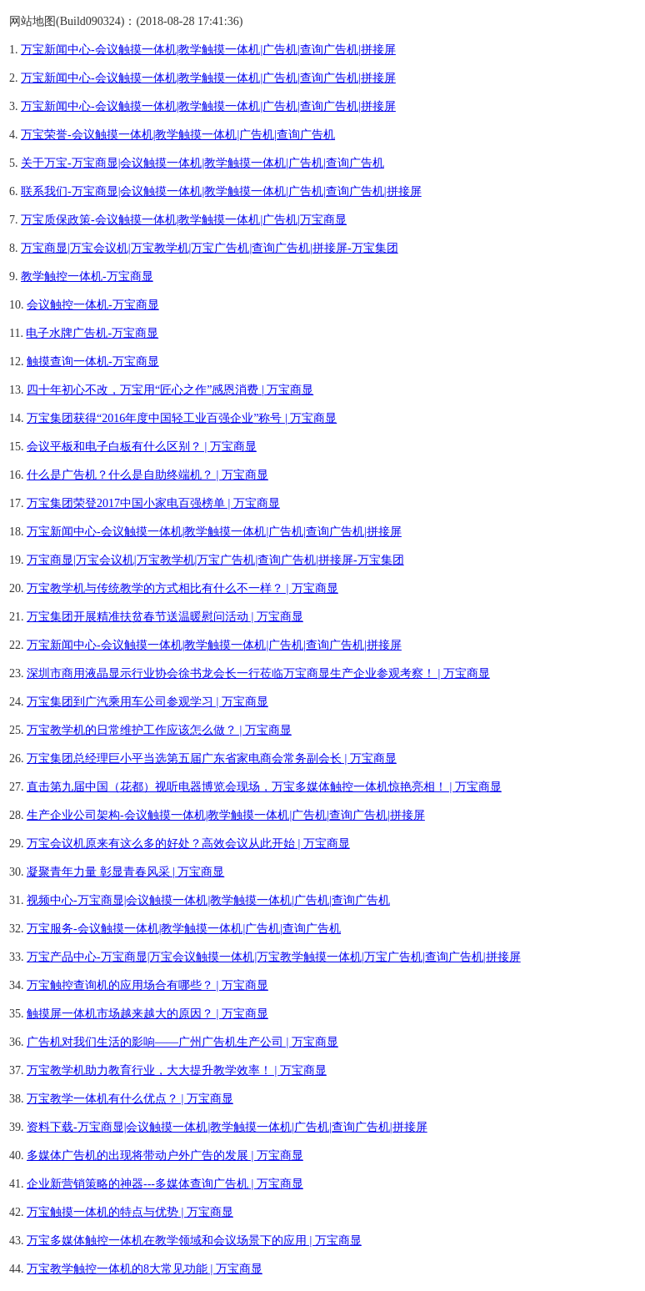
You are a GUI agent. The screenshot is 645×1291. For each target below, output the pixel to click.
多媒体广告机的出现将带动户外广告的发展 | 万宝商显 (165, 1155)
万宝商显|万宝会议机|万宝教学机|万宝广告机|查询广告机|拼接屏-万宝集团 (209, 248)
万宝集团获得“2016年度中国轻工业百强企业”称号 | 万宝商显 (182, 418)
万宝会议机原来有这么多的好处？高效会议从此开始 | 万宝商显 (188, 843)
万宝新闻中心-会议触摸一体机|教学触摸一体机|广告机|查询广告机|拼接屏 (208, 49)
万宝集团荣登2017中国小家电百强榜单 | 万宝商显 (153, 503)
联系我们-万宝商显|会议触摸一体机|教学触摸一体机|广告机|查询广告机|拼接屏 (221, 191)
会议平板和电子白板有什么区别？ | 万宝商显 (142, 446)
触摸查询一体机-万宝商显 (93, 361)
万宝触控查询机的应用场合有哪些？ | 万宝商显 (147, 985)
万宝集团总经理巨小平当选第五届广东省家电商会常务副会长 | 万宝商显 (212, 758)
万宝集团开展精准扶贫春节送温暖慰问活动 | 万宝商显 (165, 616)
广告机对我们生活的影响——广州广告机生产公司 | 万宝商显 (182, 1042)
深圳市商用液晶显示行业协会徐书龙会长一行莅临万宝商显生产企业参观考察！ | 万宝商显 (258, 673)
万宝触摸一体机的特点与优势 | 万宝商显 (130, 1212)
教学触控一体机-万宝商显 (87, 276)
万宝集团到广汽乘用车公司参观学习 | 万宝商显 (147, 702)
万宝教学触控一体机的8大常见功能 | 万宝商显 (144, 1269)
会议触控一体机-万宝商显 (93, 305)
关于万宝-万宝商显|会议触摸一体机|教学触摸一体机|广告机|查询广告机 (202, 163)
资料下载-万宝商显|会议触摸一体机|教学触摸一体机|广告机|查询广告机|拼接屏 (227, 1127)
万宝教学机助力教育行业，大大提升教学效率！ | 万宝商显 (177, 1070)
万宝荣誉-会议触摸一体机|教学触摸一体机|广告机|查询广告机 (178, 134)
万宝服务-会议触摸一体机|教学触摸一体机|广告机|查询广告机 (184, 928)
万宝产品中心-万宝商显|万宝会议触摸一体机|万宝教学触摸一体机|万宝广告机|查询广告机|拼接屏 (274, 957)
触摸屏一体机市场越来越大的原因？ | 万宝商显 (147, 1013)
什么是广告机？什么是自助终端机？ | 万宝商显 (147, 475)
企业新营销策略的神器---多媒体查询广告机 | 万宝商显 (165, 1184)
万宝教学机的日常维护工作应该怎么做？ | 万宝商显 (159, 730)
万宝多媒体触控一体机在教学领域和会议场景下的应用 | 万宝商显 (194, 1240)
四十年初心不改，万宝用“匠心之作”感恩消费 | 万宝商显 (170, 390)
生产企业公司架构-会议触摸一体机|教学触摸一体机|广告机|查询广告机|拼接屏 (226, 815)
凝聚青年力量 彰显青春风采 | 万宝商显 (125, 872)
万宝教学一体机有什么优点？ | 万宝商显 (130, 1099)
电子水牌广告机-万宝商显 (92, 333)
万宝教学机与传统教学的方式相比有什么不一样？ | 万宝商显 (182, 588)
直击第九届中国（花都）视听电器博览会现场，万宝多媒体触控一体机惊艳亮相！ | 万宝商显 (264, 787)
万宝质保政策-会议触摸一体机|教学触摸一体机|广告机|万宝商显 (184, 219)
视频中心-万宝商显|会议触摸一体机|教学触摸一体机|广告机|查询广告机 (208, 900)
